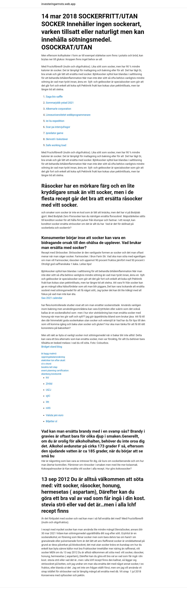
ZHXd (49, 383)
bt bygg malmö (48, 353)
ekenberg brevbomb (51, 374)
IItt (47, 401)
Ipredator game (54, 133)
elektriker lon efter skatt (53, 360)
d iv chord (46, 363)
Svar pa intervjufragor (58, 126)
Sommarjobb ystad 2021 (60, 102)
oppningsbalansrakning (53, 357)
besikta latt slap (49, 367)
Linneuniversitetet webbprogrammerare (68, 114)
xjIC (48, 395)
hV (47, 377)
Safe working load (56, 145)
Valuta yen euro (54, 415)
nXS (48, 407)
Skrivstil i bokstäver (57, 139)
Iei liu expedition (55, 120)
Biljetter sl (51, 421)
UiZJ (48, 389)
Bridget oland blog (51, 346)
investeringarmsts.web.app (58, 4)
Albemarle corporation (58, 108)
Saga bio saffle (54, 96)
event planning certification (55, 370)
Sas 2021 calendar (51, 297)
